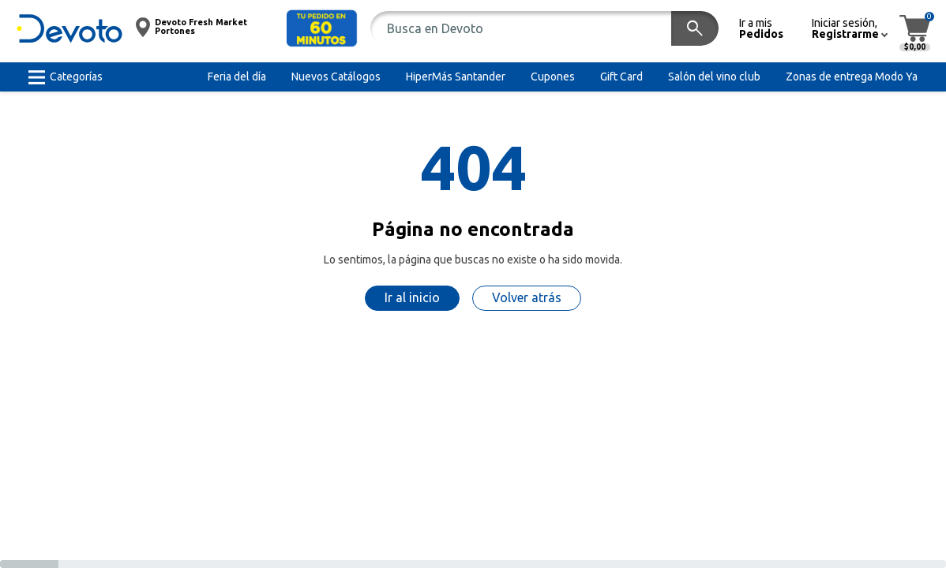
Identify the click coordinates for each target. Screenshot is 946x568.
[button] (322, 28)
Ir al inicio (412, 297)
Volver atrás (526, 297)
